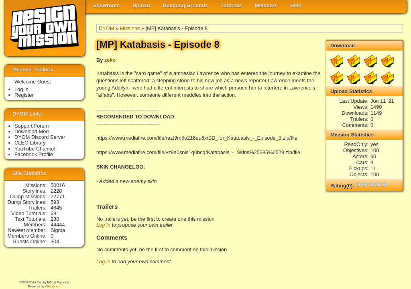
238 (55, 219)
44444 (58, 225)
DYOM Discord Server (39, 137)
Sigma (58, 230)
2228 (56, 191)
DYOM (106, 28)
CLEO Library (30, 143)
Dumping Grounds (185, 5)
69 (53, 213)
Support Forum (31, 126)
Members (266, 5)
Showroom (106, 5)
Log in (103, 225)
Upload (141, 5)
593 (55, 202)
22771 (58, 196)
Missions (130, 28)
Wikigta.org (52, 286)
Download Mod (31, 131)
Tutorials (231, 5)
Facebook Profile (33, 154)
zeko (110, 60)
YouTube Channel (34, 149)
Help (295, 5)
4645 (56, 208)
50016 (58, 185)
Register (24, 95)
